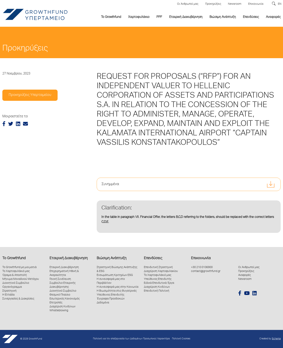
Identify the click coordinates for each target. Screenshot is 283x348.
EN (279, 4)
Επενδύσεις (153, 258)
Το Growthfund (14, 258)
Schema (276, 339)
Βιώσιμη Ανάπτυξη (111, 258)
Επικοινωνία (201, 258)
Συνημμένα (110, 184)
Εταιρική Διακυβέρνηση (69, 258)
